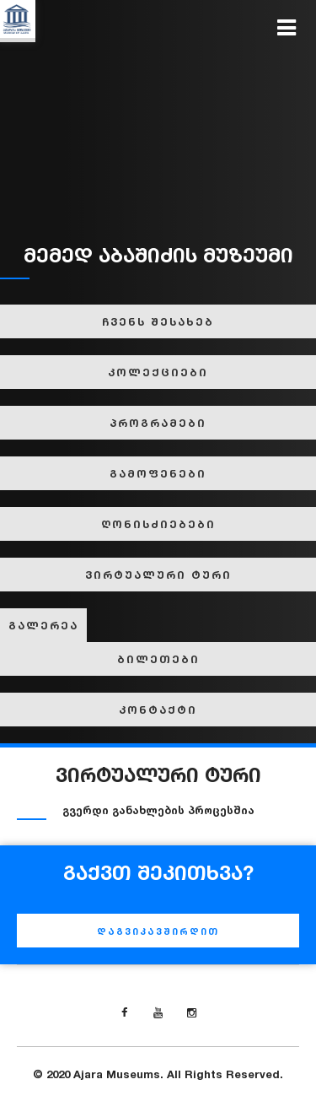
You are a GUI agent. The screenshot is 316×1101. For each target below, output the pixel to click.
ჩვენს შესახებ (158, 321)
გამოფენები (158, 473)
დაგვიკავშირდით (158, 931)
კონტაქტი (158, 709)
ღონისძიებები (158, 524)
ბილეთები (158, 659)
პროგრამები (158, 422)
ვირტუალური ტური (158, 574)
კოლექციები (158, 372)
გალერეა (43, 625)
